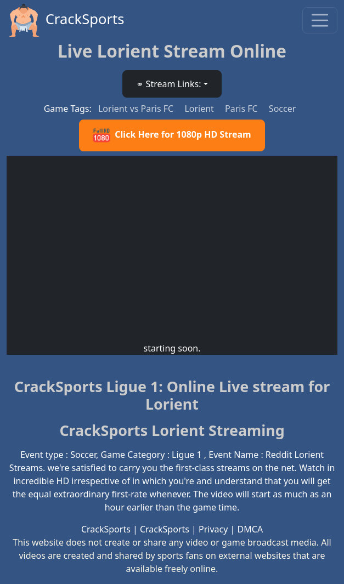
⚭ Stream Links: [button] (168, 84)
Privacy (213, 529)
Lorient (200, 109)
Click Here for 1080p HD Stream (172, 135)
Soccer (282, 109)
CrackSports (66, 20)
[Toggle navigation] (319, 20)
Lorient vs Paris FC (137, 109)
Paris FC (242, 109)
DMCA (250, 529)
